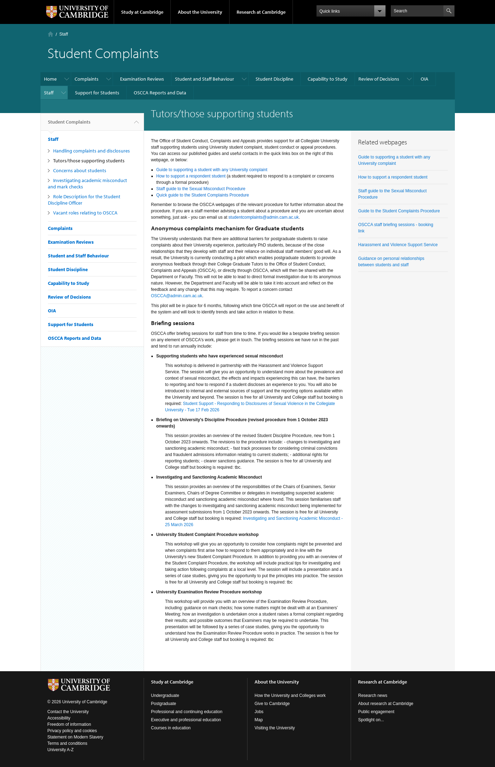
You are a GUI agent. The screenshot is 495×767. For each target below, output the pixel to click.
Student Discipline (274, 79)
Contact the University (68, 711)
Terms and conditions (67, 743)
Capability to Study (327, 79)
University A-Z (61, 749)
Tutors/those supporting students (89, 160)
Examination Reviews (142, 79)
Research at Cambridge (261, 12)
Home (51, 34)
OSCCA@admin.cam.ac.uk (176, 295)
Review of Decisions (378, 79)
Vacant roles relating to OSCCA (85, 213)
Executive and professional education (186, 719)
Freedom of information (69, 724)
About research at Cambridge (385, 703)
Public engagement (376, 711)
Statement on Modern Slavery (76, 737)
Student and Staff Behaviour (204, 79)
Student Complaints (69, 125)
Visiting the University (275, 727)
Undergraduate (165, 695)
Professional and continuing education (187, 711)
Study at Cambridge (142, 12)
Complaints (87, 79)
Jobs (259, 711)
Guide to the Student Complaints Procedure (399, 210)
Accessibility (59, 718)
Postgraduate (163, 703)
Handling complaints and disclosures (91, 151)
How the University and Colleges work (290, 695)
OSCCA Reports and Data (160, 92)
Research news (372, 695)
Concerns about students (79, 170)
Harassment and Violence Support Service (398, 244)
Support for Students (97, 92)
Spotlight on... (371, 719)
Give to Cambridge (272, 703)
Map (259, 719)
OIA (424, 79)
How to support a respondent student (392, 177)
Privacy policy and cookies (72, 730)
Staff (63, 34)
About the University (200, 12)
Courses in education (171, 727)
